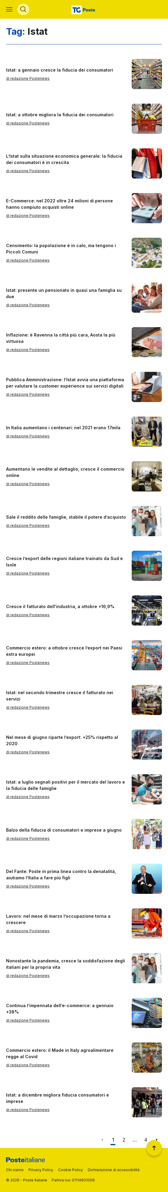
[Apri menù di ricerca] (23, 9)
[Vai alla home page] (84, 9)
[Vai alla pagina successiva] (156, 1139)
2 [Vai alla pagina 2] (124, 1140)
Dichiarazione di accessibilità (114, 1170)
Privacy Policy (40, 1170)
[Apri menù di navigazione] (9, 9)
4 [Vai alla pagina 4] (145, 1140)
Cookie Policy (70, 1170)
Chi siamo (15, 1170)
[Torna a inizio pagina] (154, 1148)
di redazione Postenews (28, 78)
